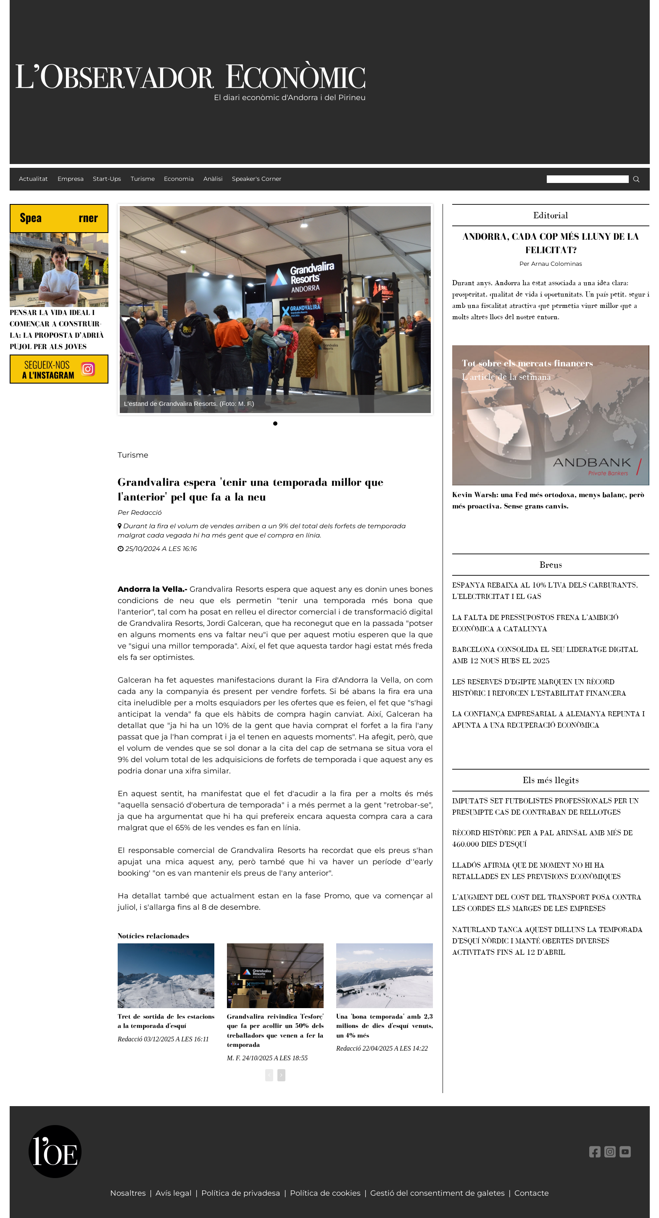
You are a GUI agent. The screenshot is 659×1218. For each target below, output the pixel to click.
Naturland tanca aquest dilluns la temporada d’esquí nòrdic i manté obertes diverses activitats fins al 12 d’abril (547, 940)
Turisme (133, 455)
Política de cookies (325, 1193)
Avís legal (174, 1193)
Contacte (531, 1193)
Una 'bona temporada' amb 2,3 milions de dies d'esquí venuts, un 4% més (384, 1026)
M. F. (234, 1058)
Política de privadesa (240, 1193)
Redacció (146, 512)
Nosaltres (128, 1193)
